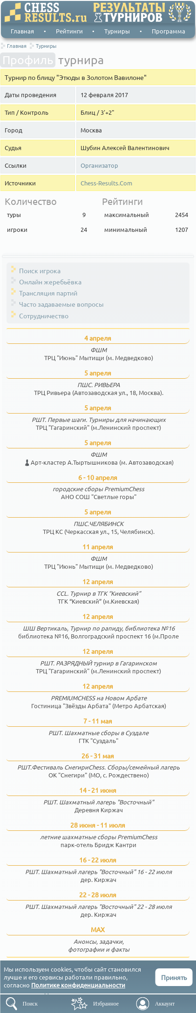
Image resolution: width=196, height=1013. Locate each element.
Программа (168, 31)
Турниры (117, 31)
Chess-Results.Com (106, 183)
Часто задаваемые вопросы (61, 304)
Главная (22, 31)
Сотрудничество (43, 315)
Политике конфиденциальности (78, 985)
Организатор (99, 165)
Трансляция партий (48, 293)
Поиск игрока (40, 270)
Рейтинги (69, 31)
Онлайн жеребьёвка (50, 281)
